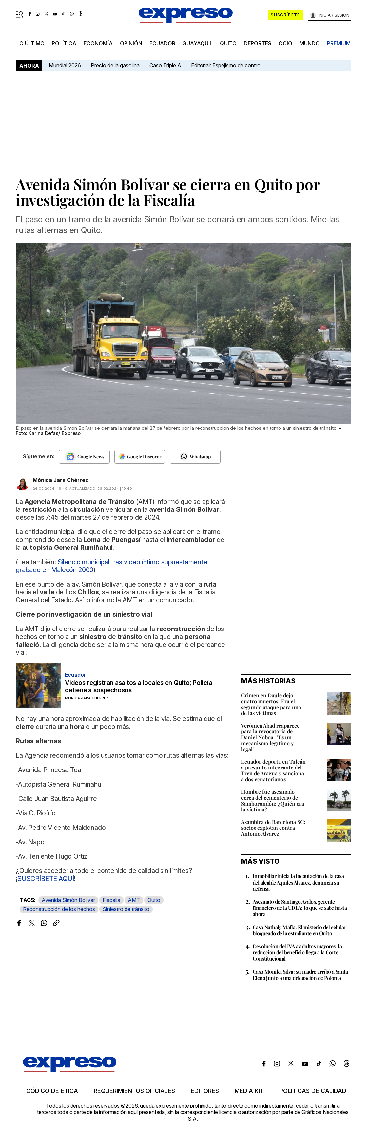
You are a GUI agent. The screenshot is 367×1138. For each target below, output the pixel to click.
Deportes (257, 43)
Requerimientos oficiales (134, 1091)
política (64, 43)
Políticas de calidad (313, 1091)
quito (228, 43)
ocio (285, 43)
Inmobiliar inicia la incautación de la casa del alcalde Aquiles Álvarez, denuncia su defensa (298, 882)
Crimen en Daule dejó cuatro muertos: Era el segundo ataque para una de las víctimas (271, 704)
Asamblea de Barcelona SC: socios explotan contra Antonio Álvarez (273, 827)
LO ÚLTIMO (30, 43)
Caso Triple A (165, 65)
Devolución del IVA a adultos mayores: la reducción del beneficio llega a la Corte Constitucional (297, 952)
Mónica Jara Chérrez (60, 480)
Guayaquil (198, 43)
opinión (131, 43)
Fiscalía (111, 900)
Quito (153, 900)
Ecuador (162, 43)
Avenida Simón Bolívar (68, 900)
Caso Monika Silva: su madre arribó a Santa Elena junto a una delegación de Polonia (300, 974)
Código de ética (52, 1091)
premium (339, 43)
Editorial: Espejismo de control (226, 65)
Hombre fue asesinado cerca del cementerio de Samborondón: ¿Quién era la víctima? (272, 800)
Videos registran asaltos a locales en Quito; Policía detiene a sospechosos (138, 686)
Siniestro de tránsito (126, 909)
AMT (134, 900)
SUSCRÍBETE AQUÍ (45, 879)
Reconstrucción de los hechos (59, 909)
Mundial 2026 (65, 65)
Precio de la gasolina (115, 65)
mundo (309, 43)
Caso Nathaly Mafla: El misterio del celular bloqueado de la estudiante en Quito (299, 930)
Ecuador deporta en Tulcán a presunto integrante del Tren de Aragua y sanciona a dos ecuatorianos (273, 770)
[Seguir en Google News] (84, 457)
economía (98, 43)
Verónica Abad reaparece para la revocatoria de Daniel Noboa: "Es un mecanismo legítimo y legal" (270, 737)
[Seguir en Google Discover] (139, 457)
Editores (205, 1091)
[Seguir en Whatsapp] (195, 457)
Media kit (249, 1091)
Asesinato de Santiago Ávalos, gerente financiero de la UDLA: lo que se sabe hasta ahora (300, 907)
